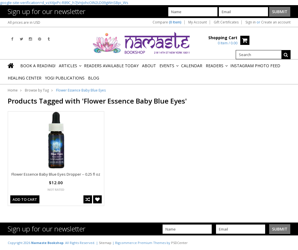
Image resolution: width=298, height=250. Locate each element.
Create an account (276, 22)
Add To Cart (25, 199)
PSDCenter (179, 243)
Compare (167, 22)
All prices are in (24, 22)
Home (13, 90)
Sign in (250, 22)
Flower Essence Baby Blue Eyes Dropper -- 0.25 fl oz (55, 174)
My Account (197, 22)
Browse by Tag (37, 90)
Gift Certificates (226, 22)
